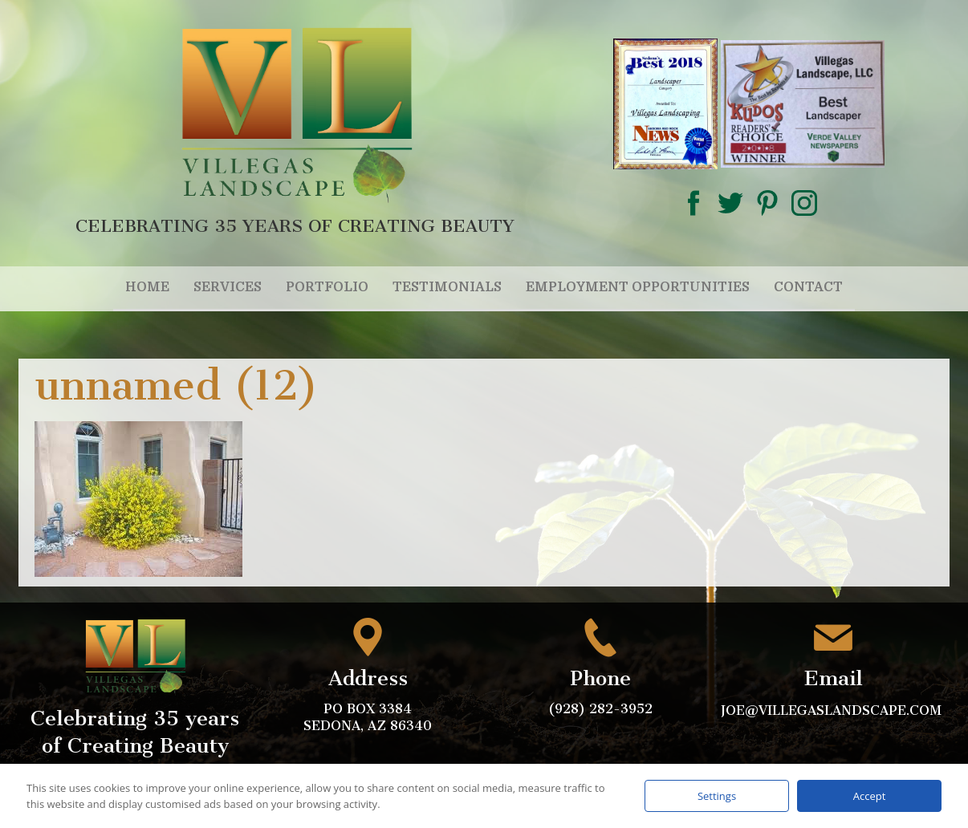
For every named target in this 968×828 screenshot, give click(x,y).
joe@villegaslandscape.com (833, 710)
